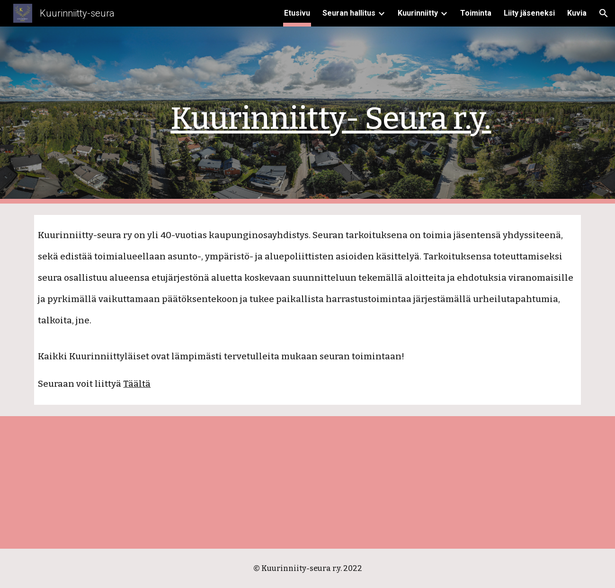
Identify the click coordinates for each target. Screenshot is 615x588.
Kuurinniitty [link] (418, 13)
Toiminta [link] (475, 13)
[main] (331, 115)
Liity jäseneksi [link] (529, 13)
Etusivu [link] (297, 13)
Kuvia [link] (577, 13)
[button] (603, 13)
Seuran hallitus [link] (348, 13)
